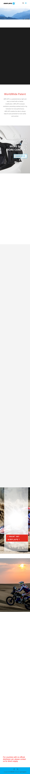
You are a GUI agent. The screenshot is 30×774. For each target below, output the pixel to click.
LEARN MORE (20, 156)
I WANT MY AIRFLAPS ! (14, 538)
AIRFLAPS (12, 771)
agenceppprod (23, 771)
